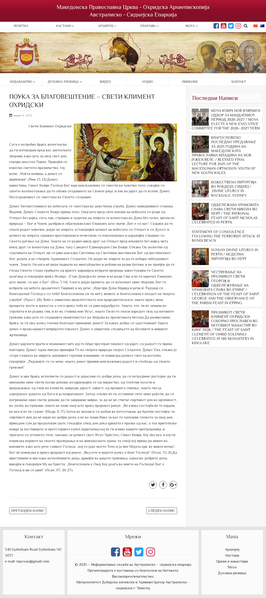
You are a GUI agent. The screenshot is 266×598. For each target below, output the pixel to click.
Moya (190, 26)
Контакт (238, 81)
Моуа (232, 567)
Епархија (148, 26)
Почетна (21, 26)
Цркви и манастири (232, 561)
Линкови (189, 81)
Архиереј (105, 26)
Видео (105, 81)
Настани (63, 26)
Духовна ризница (63, 81)
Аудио (147, 81)
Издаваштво (21, 81)
